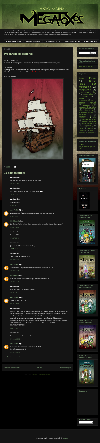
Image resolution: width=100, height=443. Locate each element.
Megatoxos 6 (83, 118)
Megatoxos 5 (83, 107)
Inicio (39, 368)
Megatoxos (85, 89)
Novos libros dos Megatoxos (87, 84)
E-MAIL (81, 145)
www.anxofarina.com (86, 66)
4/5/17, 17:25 (14, 328)
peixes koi (81, 134)
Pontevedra (87, 125)
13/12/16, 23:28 (15, 194)
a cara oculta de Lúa (86, 111)
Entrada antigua (65, 368)
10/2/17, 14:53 (14, 260)
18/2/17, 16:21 (14, 292)
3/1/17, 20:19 (14, 205)
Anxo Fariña (14, 210)
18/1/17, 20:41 (14, 238)
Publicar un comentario (14, 357)
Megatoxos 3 (88, 105)
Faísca (94, 107)
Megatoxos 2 (85, 114)
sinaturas (81, 127)
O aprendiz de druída (13, 41)
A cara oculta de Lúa (72, 41)
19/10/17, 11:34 (15, 352)
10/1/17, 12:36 (14, 227)
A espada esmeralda (33, 41)
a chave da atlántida (86, 112)
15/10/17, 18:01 (15, 339)
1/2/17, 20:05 (14, 249)
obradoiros (91, 132)
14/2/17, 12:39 (14, 282)
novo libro (82, 132)
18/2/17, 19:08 (14, 303)
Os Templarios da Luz (52, 41)
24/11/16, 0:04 (14, 183)
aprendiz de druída (89, 120)
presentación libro (87, 92)
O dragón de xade (90, 41)
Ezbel (91, 130)
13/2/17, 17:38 (14, 271)
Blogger (65, 438)
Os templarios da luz (87, 100)
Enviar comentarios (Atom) (42, 374)
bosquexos (90, 128)
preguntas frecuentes (89, 121)
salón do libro (90, 134)
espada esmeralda (87, 103)
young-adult (88, 94)
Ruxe (94, 118)
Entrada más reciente (12, 368)
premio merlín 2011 (89, 123)
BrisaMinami (14, 221)
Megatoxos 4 (85, 116)
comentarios (82, 130)
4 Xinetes (83, 96)
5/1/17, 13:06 (14, 216)
